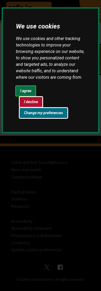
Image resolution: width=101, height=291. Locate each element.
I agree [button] (25, 91)
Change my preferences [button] (43, 113)
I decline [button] (31, 102)
